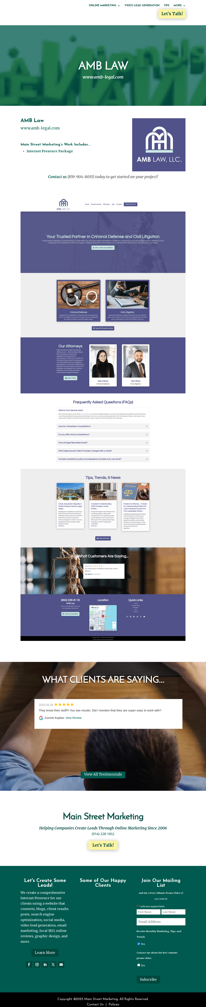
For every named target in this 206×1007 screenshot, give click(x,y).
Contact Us (95, 1000)
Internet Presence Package (50, 146)
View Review (73, 713)
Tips (166, 5)
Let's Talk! (103, 840)
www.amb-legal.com (40, 123)
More (178, 5)
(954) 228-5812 (103, 829)
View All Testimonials (103, 770)
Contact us (57, 172)
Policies (114, 1000)
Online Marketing (102, 5)
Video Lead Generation (142, 5)
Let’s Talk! (172, 13)
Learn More (45, 948)
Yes (143, 939)
